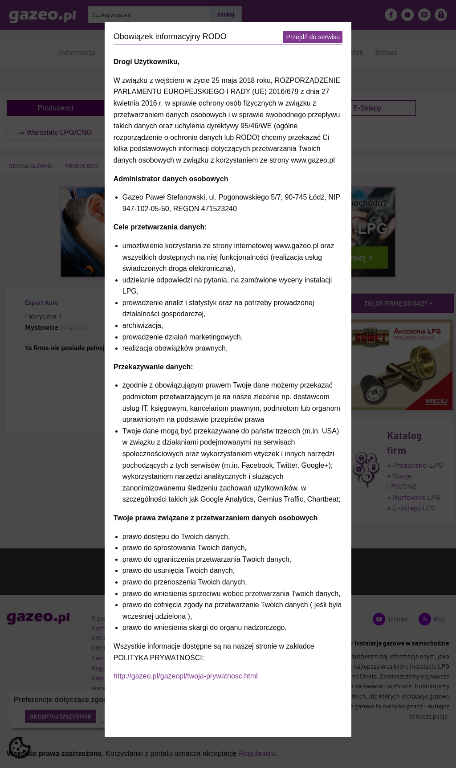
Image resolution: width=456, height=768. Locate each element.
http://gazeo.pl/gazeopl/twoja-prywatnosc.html (186, 676)
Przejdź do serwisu (313, 37)
